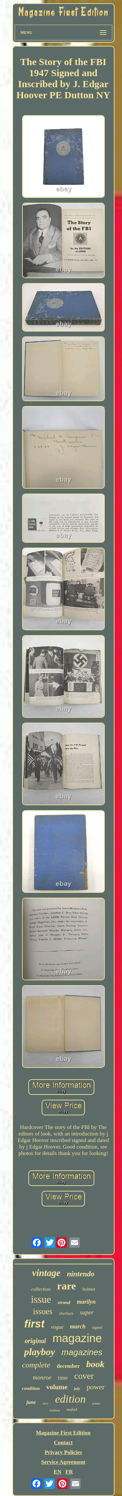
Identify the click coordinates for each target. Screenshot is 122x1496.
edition (70, 1399)
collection (40, 1289)
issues (42, 1311)
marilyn (86, 1302)
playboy (39, 1351)
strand (64, 1302)
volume (56, 1387)
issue (41, 1299)
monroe (42, 1377)
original (35, 1340)
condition (31, 1388)
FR (69, 1472)
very (45, 1403)
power (95, 1387)
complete (36, 1365)
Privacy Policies (63, 1452)
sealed (71, 1409)
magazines (81, 1352)
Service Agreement (63, 1462)
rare (66, 1286)
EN (57, 1472)
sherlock (66, 1313)
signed (97, 1327)
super (86, 1312)
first (34, 1324)
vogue (57, 1327)
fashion (54, 1410)
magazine (77, 1338)
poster (96, 1403)
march (78, 1326)
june (31, 1402)
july (77, 1388)
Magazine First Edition (63, 1433)
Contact (63, 1442)
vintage (46, 1273)
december (68, 1366)
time (63, 1378)
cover (84, 1376)
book (95, 1364)
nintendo (80, 1274)
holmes (88, 1289)
